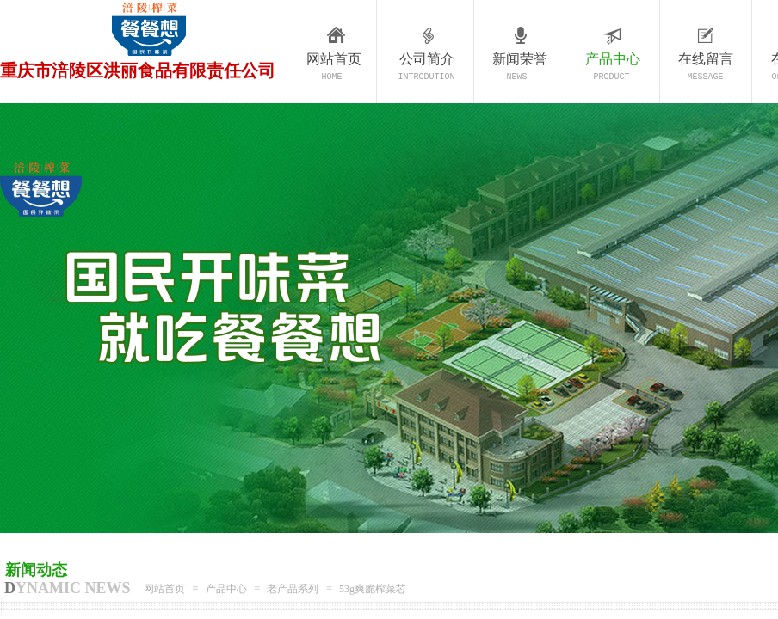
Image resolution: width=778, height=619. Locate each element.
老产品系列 (292, 589)
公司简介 (426, 59)
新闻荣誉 (519, 59)
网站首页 (333, 59)
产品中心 (612, 59)
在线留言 (705, 59)
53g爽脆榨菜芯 (372, 589)
